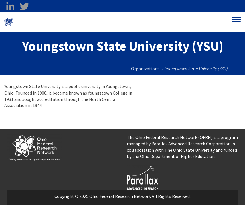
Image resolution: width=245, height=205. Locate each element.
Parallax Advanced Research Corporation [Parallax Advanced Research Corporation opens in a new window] (190, 143)
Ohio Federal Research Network (46, 22)
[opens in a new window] (142, 177)
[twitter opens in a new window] (24, 6)
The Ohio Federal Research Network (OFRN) (169, 137)
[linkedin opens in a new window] (10, 6)
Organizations (145, 68)
